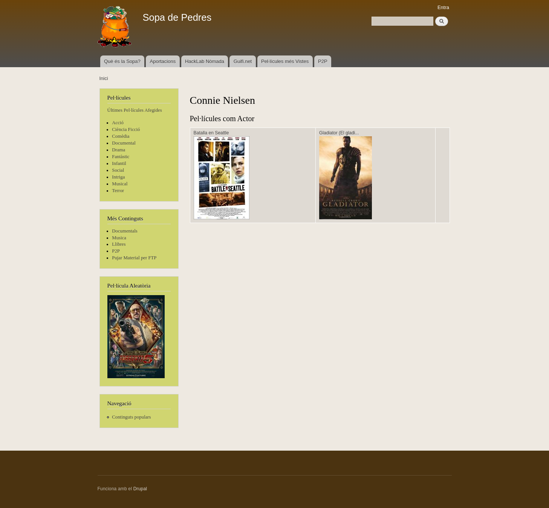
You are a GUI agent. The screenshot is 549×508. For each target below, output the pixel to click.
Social (118, 170)
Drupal (140, 488)
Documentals (124, 231)
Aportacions (163, 61)
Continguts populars (131, 417)
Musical (119, 183)
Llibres (118, 244)
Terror (118, 190)
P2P (322, 61)
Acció (118, 122)
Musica (119, 237)
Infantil (119, 163)
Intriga (118, 177)
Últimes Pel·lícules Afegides (134, 110)
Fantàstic (120, 156)
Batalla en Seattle (211, 132)
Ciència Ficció (126, 129)
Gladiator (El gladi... (339, 132)
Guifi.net (243, 61)
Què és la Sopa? (122, 61)
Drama (118, 149)
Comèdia (120, 136)
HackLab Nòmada (204, 61)
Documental (123, 143)
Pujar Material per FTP (134, 257)
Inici (103, 78)
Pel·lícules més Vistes (285, 61)
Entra (443, 7)
